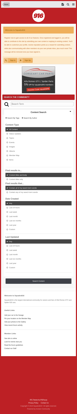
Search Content (38, 281)
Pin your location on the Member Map (17, 318)
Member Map (14, 155)
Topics (11, 138)
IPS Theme (34, 400)
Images (12, 147)
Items (11, 160)
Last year (12, 225)
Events (11, 142)
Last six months (15, 221)
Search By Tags (12, 118)
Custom (12, 229)
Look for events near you (13, 342)
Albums (12, 151)
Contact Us (45, 403)
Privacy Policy (33, 403)
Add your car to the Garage (14, 315)
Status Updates (15, 134)
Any (10, 203)
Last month (13, 216)
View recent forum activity (13, 325)
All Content (13, 129)
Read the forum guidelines (13, 345)
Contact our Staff (10, 348)
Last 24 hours (14, 208)
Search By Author (29, 118)
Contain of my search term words (23, 188)
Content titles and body (18, 175)
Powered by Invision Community (38, 409)
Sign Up (28, 60)
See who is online (10, 338)
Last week (13, 212)
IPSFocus (43, 400)
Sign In (12, 60)
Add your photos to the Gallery (15, 322)
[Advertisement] (38, 377)
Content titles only (16, 179)
